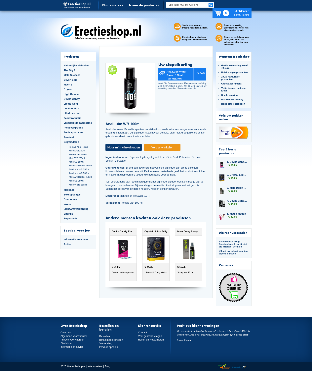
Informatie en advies (76, 239)
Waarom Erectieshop (234, 56)
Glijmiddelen (71, 141)
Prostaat (69, 137)
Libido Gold (71, 103)
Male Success (72, 75)
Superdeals (70, 218)
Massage (69, 189)
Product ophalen (108, 346)
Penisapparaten (73, 132)
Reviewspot (239, 367)
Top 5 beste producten (227, 151)
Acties (67, 244)
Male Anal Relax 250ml (80, 177)
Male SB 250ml (76, 181)
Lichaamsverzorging (76, 208)
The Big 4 (69, 70)
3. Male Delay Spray (237, 187)
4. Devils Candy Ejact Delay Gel (237, 200)
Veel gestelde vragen (150, 336)
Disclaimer (66, 343)
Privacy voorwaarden (72, 339)
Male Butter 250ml (78, 154)
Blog (107, 366)
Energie (68, 213)
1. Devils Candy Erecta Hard (237, 161)
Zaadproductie (72, 118)
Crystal (68, 89)
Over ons (65, 332)
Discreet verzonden (233, 232)
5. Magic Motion (236, 213)
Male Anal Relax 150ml (80, 165)
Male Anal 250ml (77, 150)
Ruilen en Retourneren (151, 339)
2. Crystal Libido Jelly (237, 174)
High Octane (71, 94)
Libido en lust (72, 113)
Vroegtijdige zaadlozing (78, 122)
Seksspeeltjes (72, 194)
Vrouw (67, 204)
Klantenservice (112, 5)
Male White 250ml (78, 185)
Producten (71, 56)
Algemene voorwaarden (74, 336)
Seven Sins (70, 79)
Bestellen (104, 336)
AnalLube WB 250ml (79, 169)
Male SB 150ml (76, 162)
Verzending (105, 343)
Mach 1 (68, 84)
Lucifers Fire (71, 108)
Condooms (70, 199)
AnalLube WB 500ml (79, 173)
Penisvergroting (73, 127)
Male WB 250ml (77, 158)
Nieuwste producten (144, 5)
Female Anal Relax (78, 147)
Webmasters (95, 366)
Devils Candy (72, 98)
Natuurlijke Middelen (76, 65)
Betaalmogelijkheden (111, 339)
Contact (142, 332)
